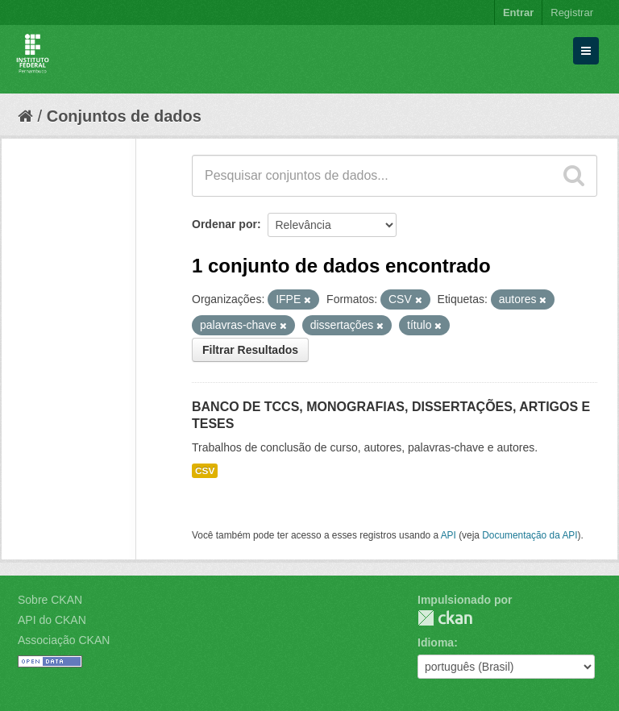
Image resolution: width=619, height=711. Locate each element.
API (448, 535)
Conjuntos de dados (124, 116)
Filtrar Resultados (250, 349)
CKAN (445, 617)
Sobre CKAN (50, 599)
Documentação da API (529, 535)
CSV (204, 470)
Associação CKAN (64, 640)
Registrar (571, 12)
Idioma (436, 642)
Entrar (518, 12)
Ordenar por (224, 224)
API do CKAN (52, 619)
